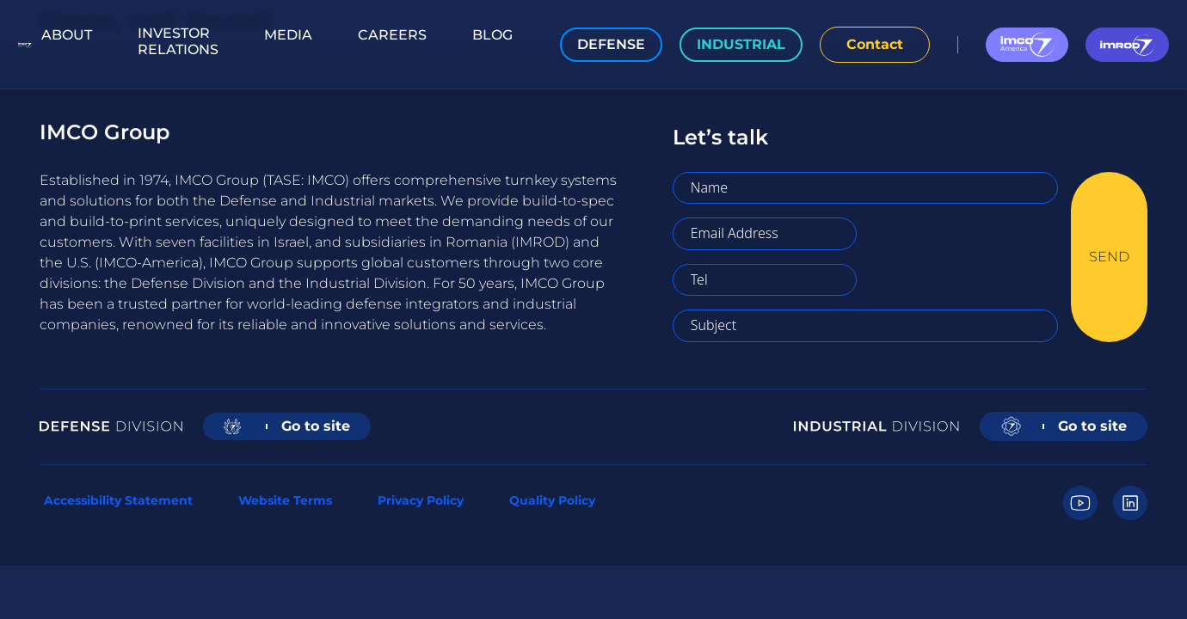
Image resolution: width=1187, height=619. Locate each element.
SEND (1109, 256)
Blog (492, 35)
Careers (392, 35)
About (66, 35)
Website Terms (285, 500)
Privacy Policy (421, 500)
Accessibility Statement (118, 500)
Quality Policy (552, 500)
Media (288, 35)
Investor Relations (178, 41)
